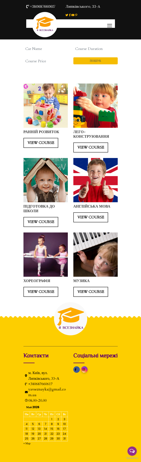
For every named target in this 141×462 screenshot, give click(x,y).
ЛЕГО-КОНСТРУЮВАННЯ (91, 134)
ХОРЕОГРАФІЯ (36, 280)
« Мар (27, 443)
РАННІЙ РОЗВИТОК (41, 131)
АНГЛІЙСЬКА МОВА (92, 206)
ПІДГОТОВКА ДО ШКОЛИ (39, 208)
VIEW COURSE (41, 142)
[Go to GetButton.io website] (132, 458)
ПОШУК (95, 61)
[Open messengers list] (132, 451)
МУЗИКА (81, 280)
